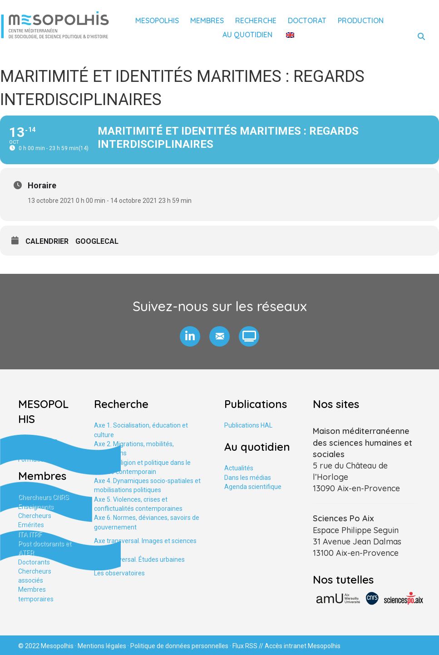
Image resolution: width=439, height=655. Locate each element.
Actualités (238, 468)
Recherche (255, 20)
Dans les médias (247, 477)
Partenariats (36, 449)
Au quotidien (247, 34)
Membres (207, 20)
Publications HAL (248, 425)
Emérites (31, 525)
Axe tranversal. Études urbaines (139, 559)
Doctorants (34, 562)
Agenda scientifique (252, 486)
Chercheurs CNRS (43, 497)
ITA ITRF (30, 534)
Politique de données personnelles (179, 646)
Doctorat (307, 20)
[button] (190, 336)
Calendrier (47, 241)
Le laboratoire (38, 440)
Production (361, 20)
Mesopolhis (157, 20)
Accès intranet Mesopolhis (302, 646)
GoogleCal (96, 241)
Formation (33, 459)
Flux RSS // (248, 646)
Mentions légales (102, 646)
